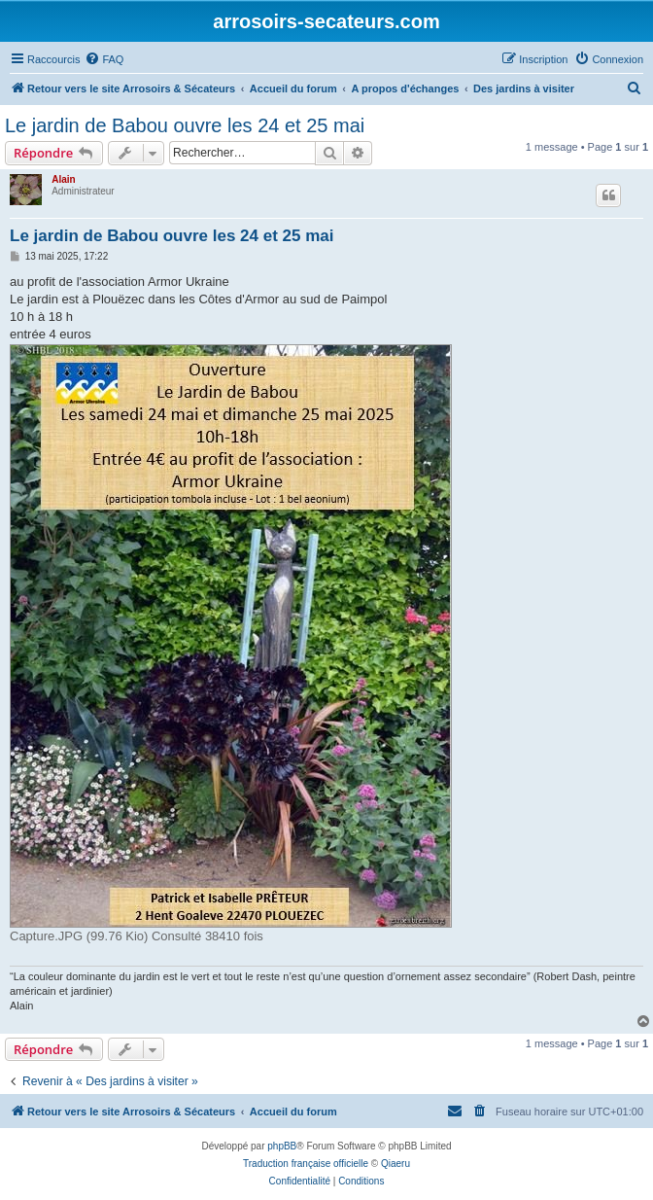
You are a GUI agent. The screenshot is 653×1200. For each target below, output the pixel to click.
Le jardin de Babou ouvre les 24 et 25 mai (184, 125)
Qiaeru (395, 1163)
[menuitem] (104, 59)
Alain (63, 179)
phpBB (281, 1146)
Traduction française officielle (305, 1163)
